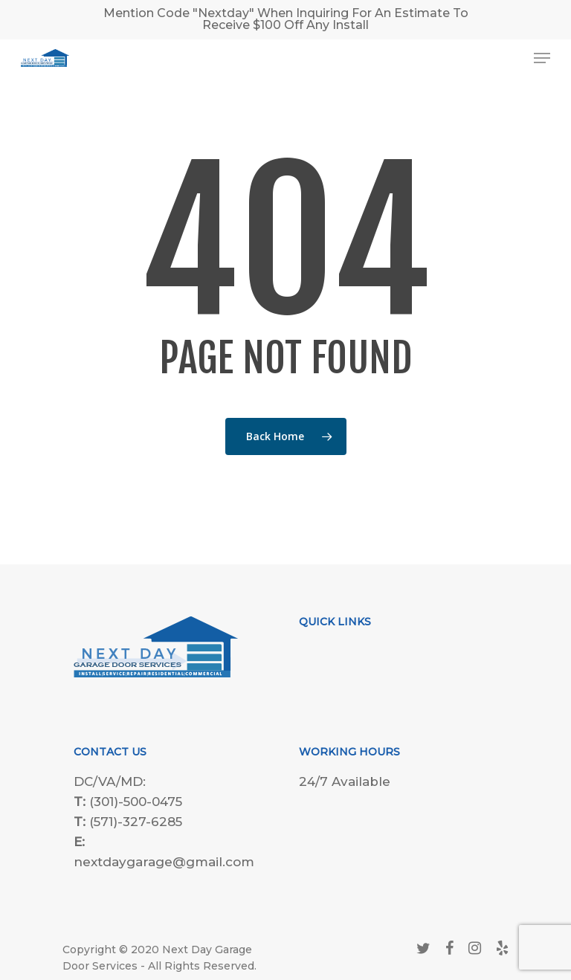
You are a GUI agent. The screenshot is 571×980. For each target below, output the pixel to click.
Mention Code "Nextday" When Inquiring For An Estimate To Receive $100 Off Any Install (285, 19)
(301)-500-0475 (135, 801)
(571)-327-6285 (135, 821)
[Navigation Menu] (542, 58)
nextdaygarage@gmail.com (164, 861)
